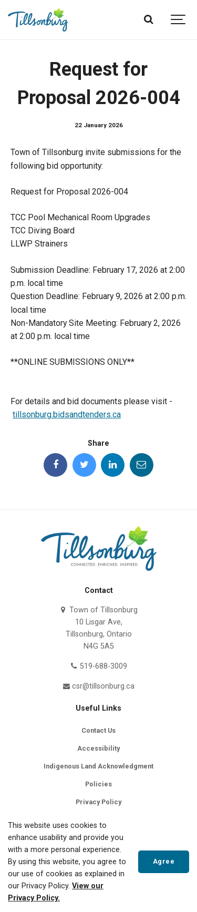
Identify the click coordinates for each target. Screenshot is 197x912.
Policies (98, 784)
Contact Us (98, 730)
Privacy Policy (98, 802)
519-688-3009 (98, 666)
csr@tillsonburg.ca (98, 686)
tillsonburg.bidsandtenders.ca (67, 414)
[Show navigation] (178, 19)
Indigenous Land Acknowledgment (98, 766)
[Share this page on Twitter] (84, 465)
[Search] (148, 19)
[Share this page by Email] (141, 465)
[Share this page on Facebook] (55, 465)
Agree (164, 861)
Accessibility (98, 748)
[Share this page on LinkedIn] (113, 465)
